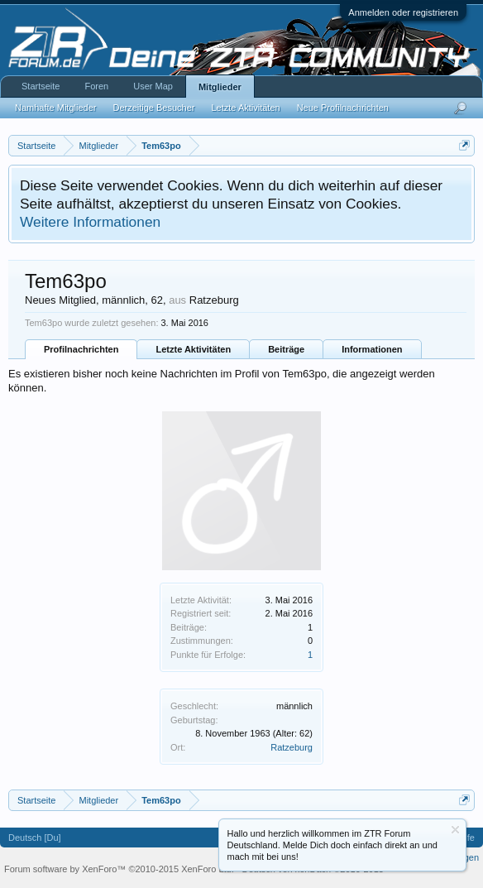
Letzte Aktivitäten (193, 349)
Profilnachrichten (81, 349)
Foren (96, 86)
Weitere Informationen (90, 222)
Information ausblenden (455, 829)
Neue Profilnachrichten (343, 108)
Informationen (372, 349)
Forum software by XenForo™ (119, 869)
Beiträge (286, 349)
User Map (153, 86)
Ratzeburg (291, 747)
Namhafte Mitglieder (55, 108)
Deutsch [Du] (34, 837)
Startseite (41, 86)
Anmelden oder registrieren (403, 12)
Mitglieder (220, 87)
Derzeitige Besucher (153, 108)
